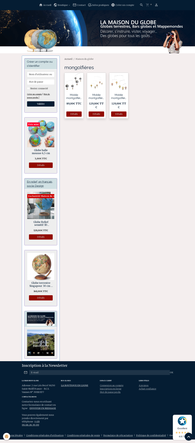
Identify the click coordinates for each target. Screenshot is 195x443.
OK (171, 372)
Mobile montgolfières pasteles (118, 96)
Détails (74, 114)
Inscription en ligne (111, 389)
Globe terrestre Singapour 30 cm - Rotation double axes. (40, 285)
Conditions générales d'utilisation (44, 438)
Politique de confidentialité (151, 438)
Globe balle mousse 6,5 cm (41, 152)
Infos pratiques (98, 5)
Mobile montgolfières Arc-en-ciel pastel (96, 96)
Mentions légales (13, 438)
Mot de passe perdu (110, 392)
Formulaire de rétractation (118, 438)
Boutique (60, 5)
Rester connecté (39, 88)
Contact (79, 5)
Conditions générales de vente (83, 438)
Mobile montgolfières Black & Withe (74, 96)
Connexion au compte (112, 385)
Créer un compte (122, 5)
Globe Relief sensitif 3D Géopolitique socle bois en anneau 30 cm (40, 224)
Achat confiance (147, 389)
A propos (144, 385)
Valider (41, 103)
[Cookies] (6, 436)
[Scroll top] (189, 437)
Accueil (45, 5)
